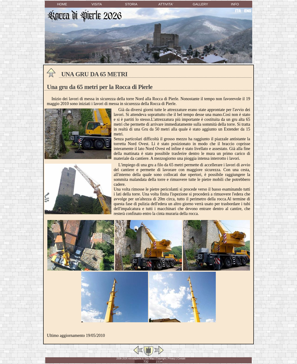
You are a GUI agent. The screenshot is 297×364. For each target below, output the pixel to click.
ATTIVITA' (165, 4)
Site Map (149, 358)
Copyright (161, 358)
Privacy (171, 358)
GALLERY (200, 4)
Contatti (181, 358)
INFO (235, 4)
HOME (62, 4)
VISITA (96, 4)
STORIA (131, 4)
